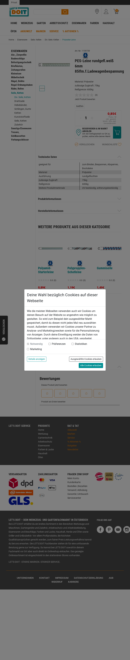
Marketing (36, 349)
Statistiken (81, 343)
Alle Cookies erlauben (91, 365)
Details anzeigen (36, 359)
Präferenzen (59, 343)
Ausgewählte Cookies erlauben (86, 359)
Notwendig (36, 343)
